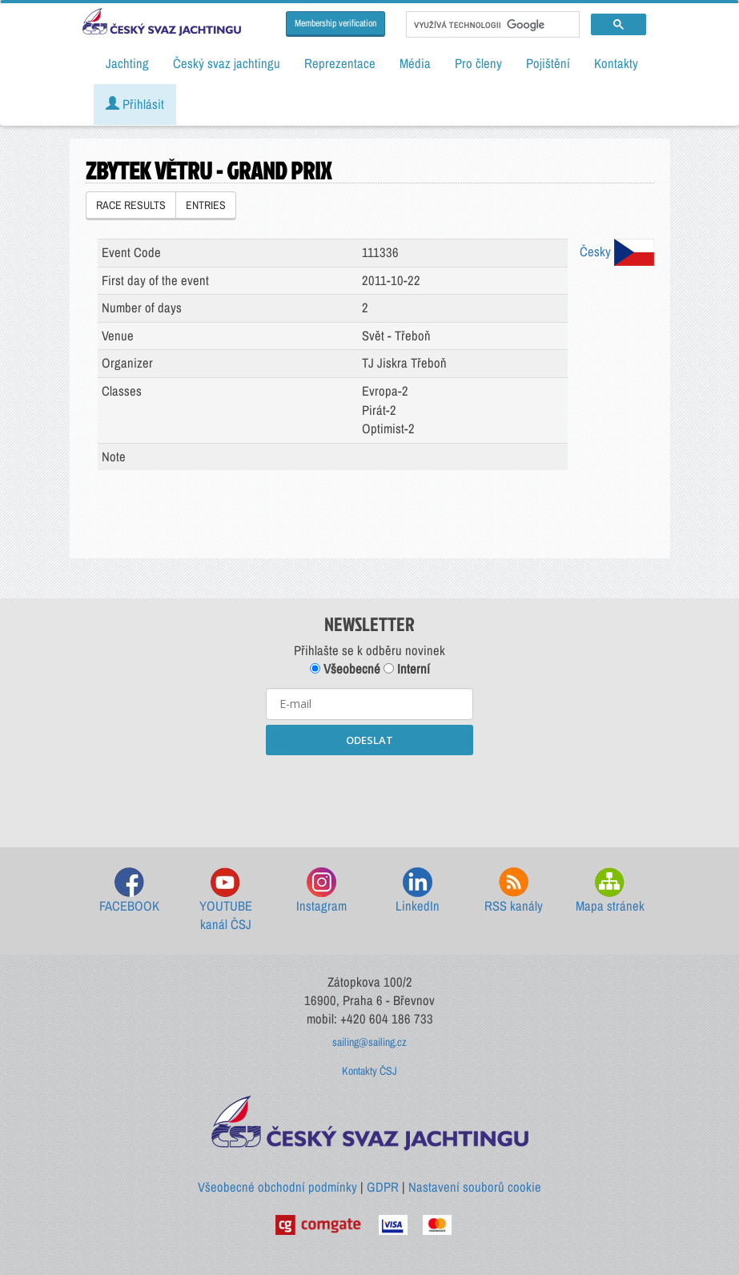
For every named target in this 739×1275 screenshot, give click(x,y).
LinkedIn (418, 891)
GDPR (383, 1187)
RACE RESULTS (131, 205)
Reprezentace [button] (340, 63)
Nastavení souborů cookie (474, 1187)
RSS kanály (513, 891)
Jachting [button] (127, 63)
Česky (617, 251)
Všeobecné (345, 669)
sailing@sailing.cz (369, 1042)
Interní (407, 669)
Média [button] (415, 63)
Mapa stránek (610, 891)
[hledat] (491, 25)
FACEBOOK (129, 891)
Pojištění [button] (548, 63)
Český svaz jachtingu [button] (226, 63)
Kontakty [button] (616, 63)
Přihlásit (135, 104)
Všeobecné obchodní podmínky (277, 1187)
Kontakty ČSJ (369, 1071)
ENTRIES (206, 205)
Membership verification (335, 23)
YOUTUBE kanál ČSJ (225, 900)
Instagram (321, 891)
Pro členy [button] (478, 63)
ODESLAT (369, 740)
